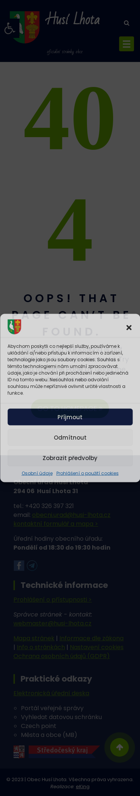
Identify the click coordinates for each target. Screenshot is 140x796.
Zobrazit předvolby (70, 458)
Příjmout (70, 417)
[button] (129, 327)
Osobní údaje (37, 473)
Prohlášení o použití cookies (87, 473)
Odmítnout (70, 437)
